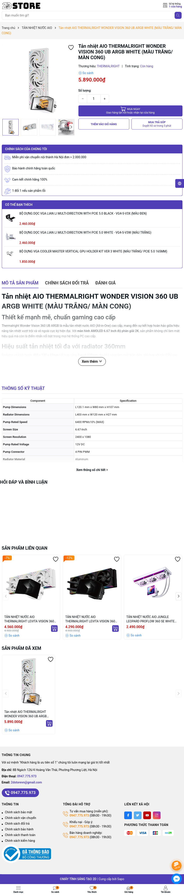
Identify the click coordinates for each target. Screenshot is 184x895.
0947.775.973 (27, 776)
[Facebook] (128, 815)
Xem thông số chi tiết (92, 469)
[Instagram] (157, 815)
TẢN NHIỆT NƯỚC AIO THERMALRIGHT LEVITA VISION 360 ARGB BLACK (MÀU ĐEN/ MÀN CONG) (91, 619)
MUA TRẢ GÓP (157, 124)
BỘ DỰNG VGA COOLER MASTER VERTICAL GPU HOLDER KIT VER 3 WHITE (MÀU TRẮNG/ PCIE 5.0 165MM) (93, 251)
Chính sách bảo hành (19, 829)
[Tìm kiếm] (178, 15)
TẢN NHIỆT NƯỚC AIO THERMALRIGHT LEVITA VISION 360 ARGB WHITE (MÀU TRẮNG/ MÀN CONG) (29, 619)
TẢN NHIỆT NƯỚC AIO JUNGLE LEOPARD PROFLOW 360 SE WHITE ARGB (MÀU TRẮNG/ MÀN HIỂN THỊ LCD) (151, 619)
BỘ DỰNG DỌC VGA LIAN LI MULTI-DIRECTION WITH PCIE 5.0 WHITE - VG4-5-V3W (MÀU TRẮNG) (85, 232)
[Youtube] (147, 815)
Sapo (120, 879)
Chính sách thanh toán (20, 835)
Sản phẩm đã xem (21, 648)
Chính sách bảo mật (18, 812)
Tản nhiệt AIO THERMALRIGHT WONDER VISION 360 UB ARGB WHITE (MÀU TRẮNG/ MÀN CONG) (28, 714)
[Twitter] (138, 815)
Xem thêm (92, 361)
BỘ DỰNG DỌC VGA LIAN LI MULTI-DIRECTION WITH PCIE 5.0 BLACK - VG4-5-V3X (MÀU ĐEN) (83, 213)
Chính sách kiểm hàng (20, 840)
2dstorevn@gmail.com (26, 782)
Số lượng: (85, 90)
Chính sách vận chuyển (20, 818)
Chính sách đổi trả (17, 823)
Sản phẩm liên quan (25, 548)
